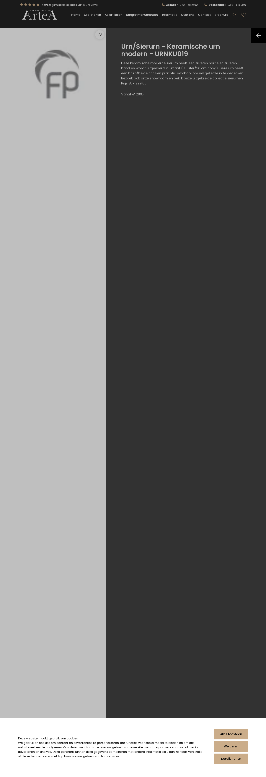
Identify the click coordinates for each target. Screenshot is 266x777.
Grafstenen (92, 19)
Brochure (221, 19)
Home (75, 19)
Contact (204, 19)
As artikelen (113, 19)
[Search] (234, 19)
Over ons (187, 19)
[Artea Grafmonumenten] (38, 19)
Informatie (169, 19)
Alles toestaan (231, 734)
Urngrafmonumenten (142, 19)
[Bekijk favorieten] (243, 19)
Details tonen (231, 759)
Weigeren (231, 746)
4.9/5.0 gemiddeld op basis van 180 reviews (70, 5)
